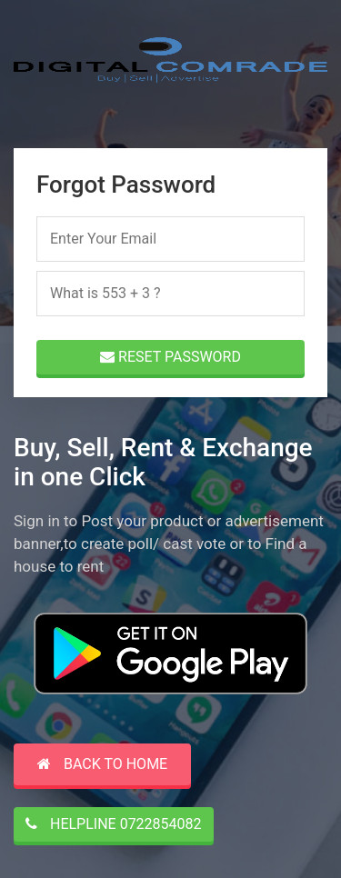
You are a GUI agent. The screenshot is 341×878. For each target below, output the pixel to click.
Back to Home (102, 764)
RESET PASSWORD (170, 356)
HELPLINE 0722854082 (113, 824)
